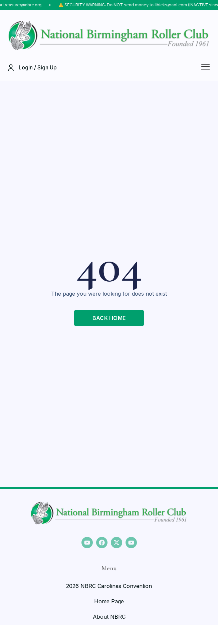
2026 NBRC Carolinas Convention (109, 586)
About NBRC (109, 616)
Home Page (109, 601)
